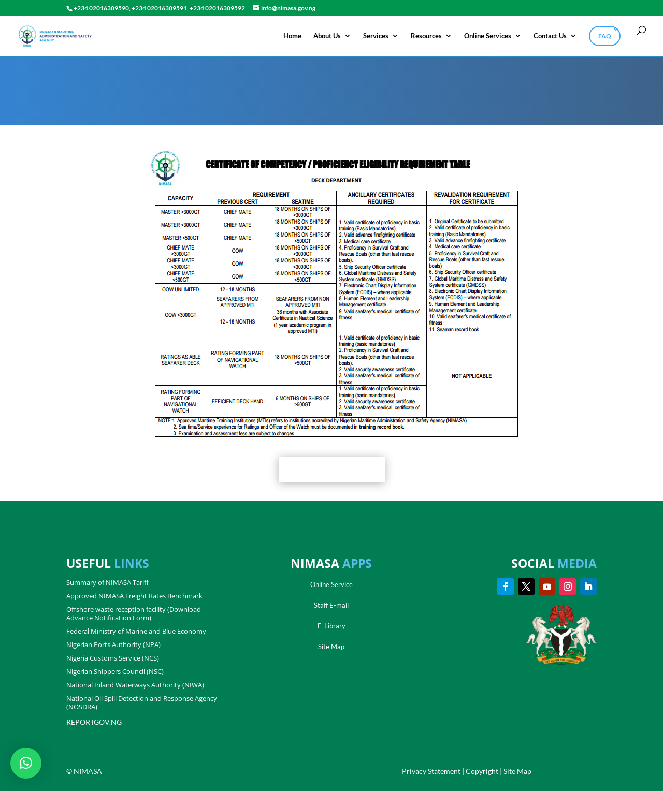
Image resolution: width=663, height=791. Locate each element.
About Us (327, 36)
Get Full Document (331, 469)
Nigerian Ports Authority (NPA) (113, 644)
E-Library (331, 626)
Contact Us (550, 36)
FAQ (604, 36)
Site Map (331, 646)
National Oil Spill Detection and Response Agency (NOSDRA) (141, 702)
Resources (426, 36)
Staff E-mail (331, 605)
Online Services (487, 36)
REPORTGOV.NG (94, 721)
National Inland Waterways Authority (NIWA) (135, 685)
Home (292, 36)
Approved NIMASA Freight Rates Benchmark (134, 595)
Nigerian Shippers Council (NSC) (115, 671)
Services (375, 36)
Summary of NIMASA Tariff (107, 582)
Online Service (331, 584)
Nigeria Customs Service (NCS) (112, 658)
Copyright (482, 771)
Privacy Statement (431, 771)
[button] (25, 763)
